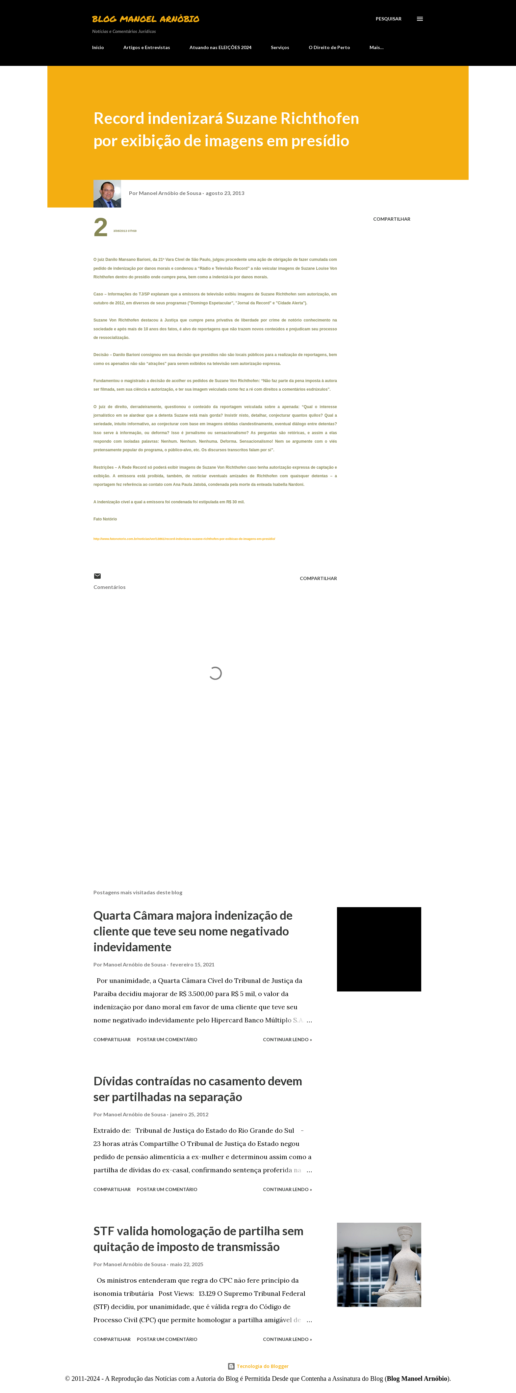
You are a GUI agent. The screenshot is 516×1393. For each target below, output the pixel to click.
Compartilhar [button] (391, 219)
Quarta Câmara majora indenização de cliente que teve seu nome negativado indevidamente (193, 931)
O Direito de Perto (329, 47)
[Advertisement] (204, 807)
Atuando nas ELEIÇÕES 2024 (220, 47)
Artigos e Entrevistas (146, 47)
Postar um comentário (167, 1039)
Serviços (280, 47)
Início (98, 47)
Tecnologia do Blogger (258, 1366)
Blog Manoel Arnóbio (145, 19)
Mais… (377, 47)
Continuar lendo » (287, 1039)
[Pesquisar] (388, 18)
